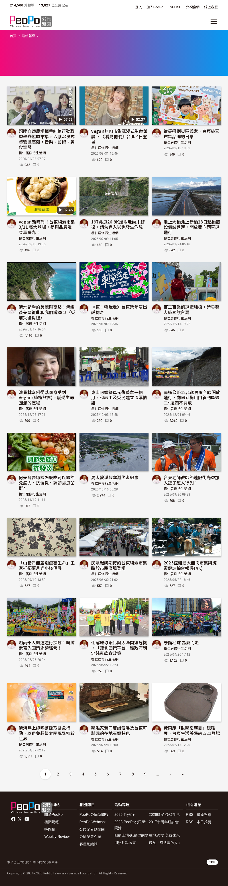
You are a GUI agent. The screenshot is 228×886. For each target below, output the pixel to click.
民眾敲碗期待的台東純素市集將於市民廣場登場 (119, 565)
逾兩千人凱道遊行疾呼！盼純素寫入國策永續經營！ (47, 645)
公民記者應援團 (92, 829)
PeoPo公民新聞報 (94, 814)
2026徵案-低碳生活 (164, 814)
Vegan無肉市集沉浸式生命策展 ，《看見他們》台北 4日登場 (119, 136)
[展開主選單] (213, 21)
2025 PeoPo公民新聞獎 (130, 825)
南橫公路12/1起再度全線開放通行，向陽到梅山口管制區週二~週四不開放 (192, 397)
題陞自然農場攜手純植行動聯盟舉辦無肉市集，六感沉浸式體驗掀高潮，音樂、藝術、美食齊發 (47, 139)
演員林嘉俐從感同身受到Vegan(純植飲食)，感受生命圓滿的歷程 (46, 397)
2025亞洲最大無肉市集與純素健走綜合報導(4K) (190, 565)
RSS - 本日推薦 (198, 822)
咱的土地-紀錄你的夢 (131, 835)
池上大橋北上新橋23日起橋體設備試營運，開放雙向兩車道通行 (192, 227)
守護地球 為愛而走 (181, 642)
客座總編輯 (88, 844)
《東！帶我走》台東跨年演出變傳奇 (119, 309)
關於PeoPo (53, 814)
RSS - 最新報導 (198, 814)
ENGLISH (174, 7)
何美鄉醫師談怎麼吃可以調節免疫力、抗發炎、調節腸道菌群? (47, 482)
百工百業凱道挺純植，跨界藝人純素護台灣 (192, 309)
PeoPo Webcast (92, 822)
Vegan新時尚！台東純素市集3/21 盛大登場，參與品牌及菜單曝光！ (47, 227)
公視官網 (193, 7)
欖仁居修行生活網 (32, 153)
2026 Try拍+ (124, 814)
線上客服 (211, 7)
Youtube (27, 819)
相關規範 (51, 822)
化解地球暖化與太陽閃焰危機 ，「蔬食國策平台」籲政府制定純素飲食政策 (119, 647)
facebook (13, 819)
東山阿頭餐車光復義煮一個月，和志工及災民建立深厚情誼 (119, 397)
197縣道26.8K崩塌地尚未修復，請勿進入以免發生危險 (118, 224)
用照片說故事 (125, 843)
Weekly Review (56, 837)
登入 (138, 7)
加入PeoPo (155, 7)
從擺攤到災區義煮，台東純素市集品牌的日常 (192, 133)
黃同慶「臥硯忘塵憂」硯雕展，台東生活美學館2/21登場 (192, 730)
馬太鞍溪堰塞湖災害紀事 (114, 477)
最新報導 (28, 36)
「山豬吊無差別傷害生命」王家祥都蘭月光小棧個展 (47, 565)
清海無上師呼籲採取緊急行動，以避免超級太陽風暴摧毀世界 (47, 733)
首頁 (13, 36)
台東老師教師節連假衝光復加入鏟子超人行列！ (192, 480)
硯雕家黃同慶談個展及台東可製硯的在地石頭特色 (119, 730)
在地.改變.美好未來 (164, 835)
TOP (212, 862)
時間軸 (49, 829)
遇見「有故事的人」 (165, 843)
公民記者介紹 (90, 837)
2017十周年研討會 (164, 822)
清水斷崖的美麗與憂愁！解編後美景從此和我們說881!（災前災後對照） (47, 312)
